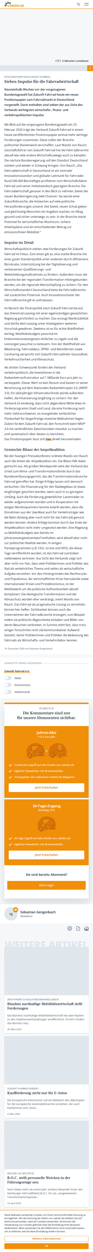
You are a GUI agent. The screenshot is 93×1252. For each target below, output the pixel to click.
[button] (46, 1246)
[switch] (8, 678)
